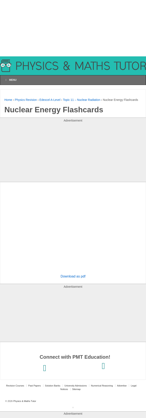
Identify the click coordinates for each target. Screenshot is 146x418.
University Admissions (75, 385)
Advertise (122, 385)
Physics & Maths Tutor (24, 401)
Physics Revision (26, 99)
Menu (10, 80)
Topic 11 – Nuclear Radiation (81, 99)
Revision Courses (15, 385)
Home (8, 99)
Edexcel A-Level (49, 99)
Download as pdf (72, 276)
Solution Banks (52, 385)
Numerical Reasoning (102, 385)
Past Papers (34, 385)
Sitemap (76, 389)
